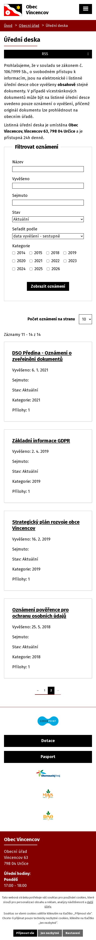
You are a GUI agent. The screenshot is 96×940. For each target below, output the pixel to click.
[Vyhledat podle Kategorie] (13, 252)
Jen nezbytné (50, 933)
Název (17, 162)
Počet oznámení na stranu (51, 319)
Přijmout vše (25, 933)
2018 (55, 252)
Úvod (8, 26)
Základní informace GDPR (41, 441)
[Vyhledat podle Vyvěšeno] (48, 186)
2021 (38, 260)
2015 (38, 252)
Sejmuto (20, 195)
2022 (55, 260)
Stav (16, 212)
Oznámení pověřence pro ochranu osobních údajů (40, 613)
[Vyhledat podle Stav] (48, 219)
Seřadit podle (24, 229)
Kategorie (21, 245)
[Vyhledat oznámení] (48, 286)
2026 (56, 268)
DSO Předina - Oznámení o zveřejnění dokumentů (42, 356)
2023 (72, 260)
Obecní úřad (29, 26)
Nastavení (73, 933)
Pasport (48, 756)
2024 (21, 268)
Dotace (48, 740)
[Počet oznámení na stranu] (85, 319)
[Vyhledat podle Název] (48, 169)
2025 (38, 268)
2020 (21, 260)
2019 (72, 252)
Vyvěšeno (21, 178)
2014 (21, 252)
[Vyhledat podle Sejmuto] (48, 203)
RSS (66, 54)
